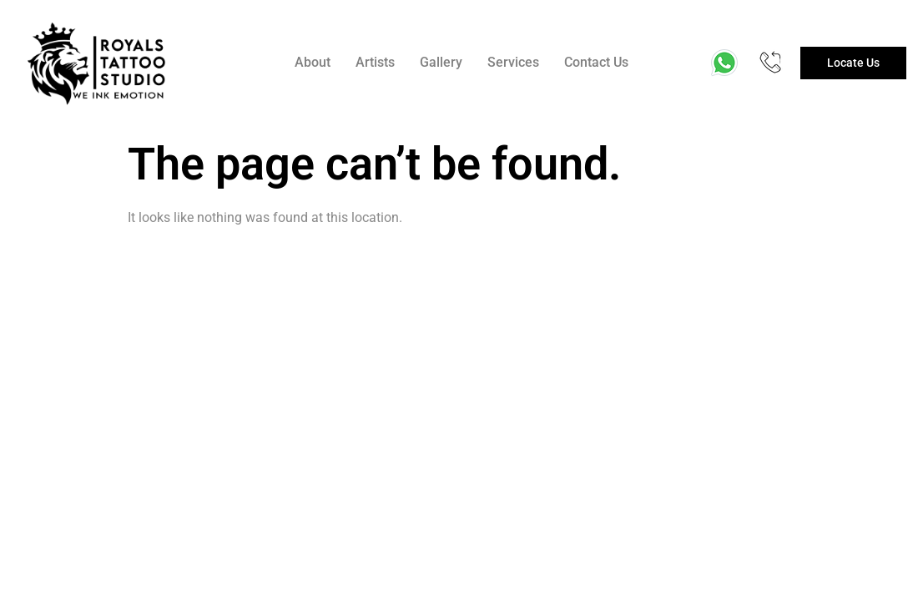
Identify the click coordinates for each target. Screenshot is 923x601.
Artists (375, 62)
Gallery (441, 62)
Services (513, 62)
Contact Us (596, 62)
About (312, 62)
